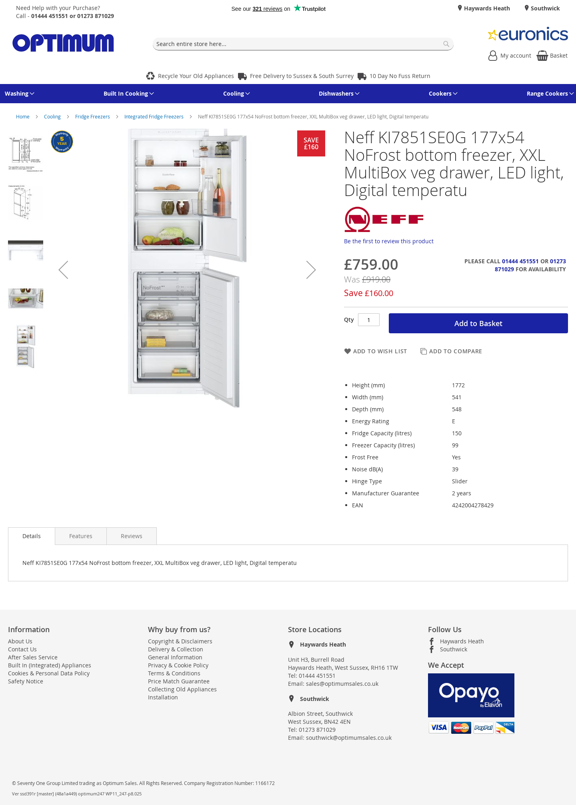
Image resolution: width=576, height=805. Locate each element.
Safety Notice (25, 681)
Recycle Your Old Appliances (196, 76)
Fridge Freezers (93, 116)
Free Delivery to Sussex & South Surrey (302, 76)
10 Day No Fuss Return (400, 76)
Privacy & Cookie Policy (178, 665)
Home (23, 116)
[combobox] (303, 44)
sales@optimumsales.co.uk (342, 683)
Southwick (544, 8)
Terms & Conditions (174, 673)
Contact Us (22, 649)
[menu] (288, 93)
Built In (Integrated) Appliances (49, 665)
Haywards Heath (486, 8)
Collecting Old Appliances (182, 689)
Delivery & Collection (175, 649)
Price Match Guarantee (179, 681)
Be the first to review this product (389, 241)
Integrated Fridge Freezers (154, 116)
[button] (63, 269)
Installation (163, 697)
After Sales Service (33, 657)
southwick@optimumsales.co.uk (349, 737)
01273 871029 (317, 729)
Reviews (131, 536)
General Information (175, 657)
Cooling (53, 116)
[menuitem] (18, 93)
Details (31, 536)
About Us (20, 641)
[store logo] (63, 44)
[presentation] (31, 536)
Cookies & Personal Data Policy (49, 673)
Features (80, 536)
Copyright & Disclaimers (180, 641)
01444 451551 (520, 261)
